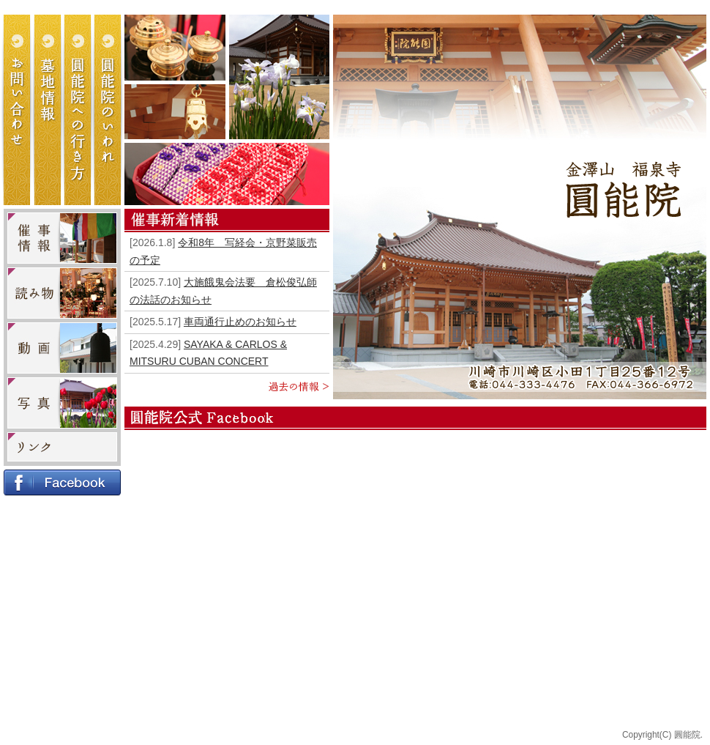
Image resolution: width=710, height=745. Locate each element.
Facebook (62, 483)
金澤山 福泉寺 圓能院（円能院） (623, 189)
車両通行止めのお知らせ (240, 321)
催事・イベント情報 (62, 238)
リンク (62, 447)
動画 (62, 348)
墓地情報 (49, 110)
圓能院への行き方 (78, 110)
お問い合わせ (19, 110)
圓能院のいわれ (107, 110)
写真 (62, 403)
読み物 (62, 293)
